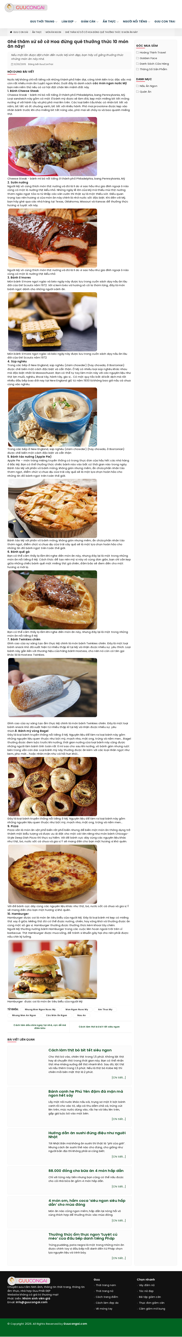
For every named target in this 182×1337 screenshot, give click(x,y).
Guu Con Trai (164, 21)
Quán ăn (145, 91)
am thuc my (105, 1009)
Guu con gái (19, 32)
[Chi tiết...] (119, 1077)
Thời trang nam (106, 1285)
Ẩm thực (37, 32)
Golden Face (148, 58)
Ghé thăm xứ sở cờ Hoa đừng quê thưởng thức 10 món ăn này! (101, 32)
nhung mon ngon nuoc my (40, 1009)
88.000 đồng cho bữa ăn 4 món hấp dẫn (86, 1171)
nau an (81, 1015)
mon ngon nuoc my (77, 1009)
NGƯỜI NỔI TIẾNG (135, 21)
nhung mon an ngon (24, 1015)
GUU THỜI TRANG (42, 21)
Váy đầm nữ (147, 1285)
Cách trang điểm (107, 1297)
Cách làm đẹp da (107, 1303)
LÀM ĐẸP (68, 21)
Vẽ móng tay (104, 1309)
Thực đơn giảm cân (152, 1303)
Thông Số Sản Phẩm (153, 69)
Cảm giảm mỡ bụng (152, 1309)
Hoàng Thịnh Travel (153, 52)
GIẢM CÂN (88, 21)
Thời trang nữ (104, 1291)
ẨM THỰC (109, 21)
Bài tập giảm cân (150, 1297)
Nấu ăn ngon (148, 86)
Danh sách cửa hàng (154, 64)
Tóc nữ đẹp (146, 1291)
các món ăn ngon (56, 1015)
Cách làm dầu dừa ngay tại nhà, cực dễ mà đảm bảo (40, 1026)
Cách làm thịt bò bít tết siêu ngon (99, 1027)
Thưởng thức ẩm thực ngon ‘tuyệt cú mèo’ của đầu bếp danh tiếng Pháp (83, 1237)
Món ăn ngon (53, 32)
